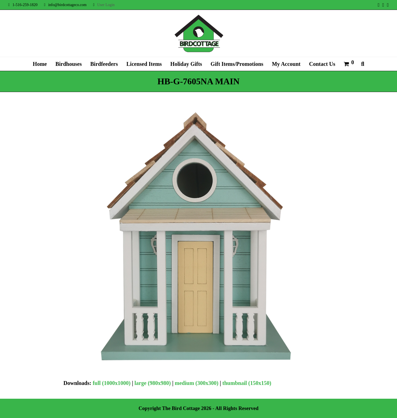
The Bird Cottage (181, 408)
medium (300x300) (196, 383)
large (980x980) (153, 383)
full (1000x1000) (111, 383)
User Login (105, 5)
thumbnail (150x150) (246, 383)
